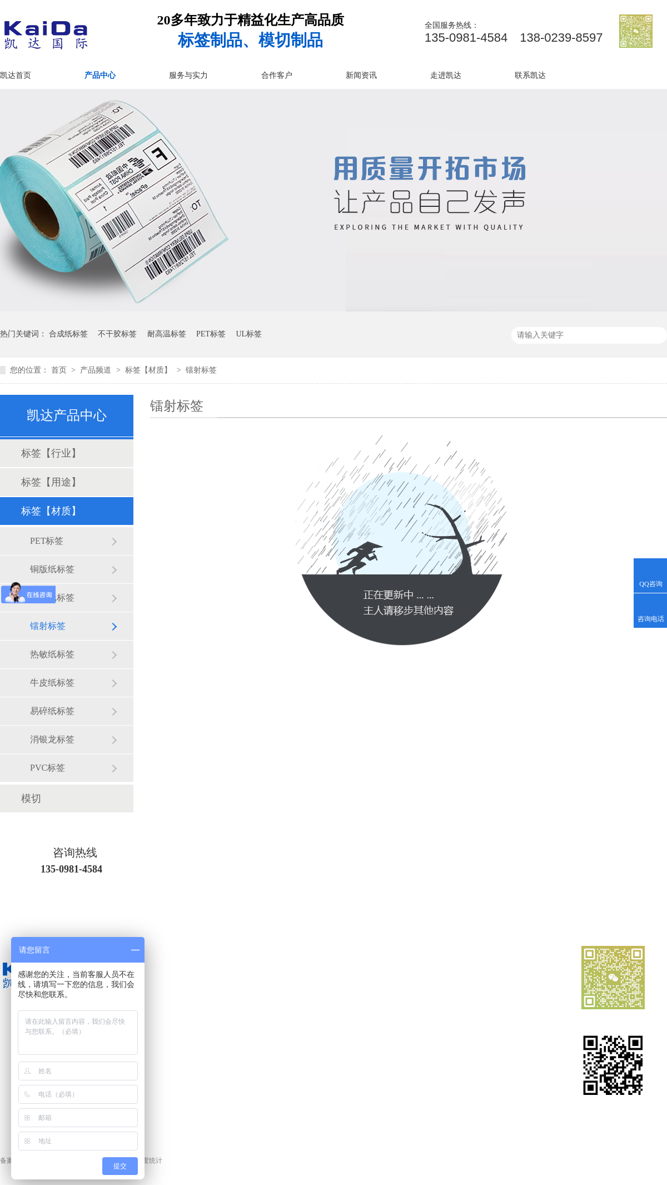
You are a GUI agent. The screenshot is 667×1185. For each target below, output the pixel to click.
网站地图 (423, 1071)
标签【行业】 (51, 453)
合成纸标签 (68, 334)
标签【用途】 (51, 482)
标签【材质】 (149, 370)
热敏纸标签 (52, 654)
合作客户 (276, 75)
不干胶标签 (117, 334)
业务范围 (334, 1031)
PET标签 (211, 334)
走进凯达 (445, 75)
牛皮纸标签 (52, 682)
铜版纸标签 (52, 569)
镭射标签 (201, 370)
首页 (60, 370)
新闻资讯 (361, 75)
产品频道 (96, 370)
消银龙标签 (52, 739)
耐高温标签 (166, 334)
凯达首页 (15, 75)
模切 (31, 798)
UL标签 (249, 334)
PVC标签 (47, 767)
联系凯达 (530, 75)
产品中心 (100, 75)
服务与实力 (188, 75)
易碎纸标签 (52, 711)
